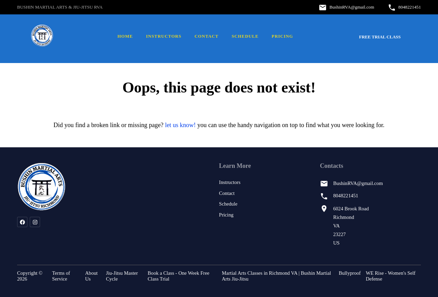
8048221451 (409, 7)
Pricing (282, 36)
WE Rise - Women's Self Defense (390, 276)
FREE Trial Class (380, 37)
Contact (206, 36)
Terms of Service (61, 276)
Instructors (163, 36)
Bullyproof (350, 273)
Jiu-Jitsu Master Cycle (122, 276)
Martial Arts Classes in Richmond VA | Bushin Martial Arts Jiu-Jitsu (276, 276)
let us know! (180, 125)
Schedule (245, 36)
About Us (91, 276)
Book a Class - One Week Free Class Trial (178, 276)
